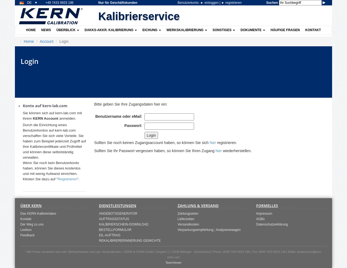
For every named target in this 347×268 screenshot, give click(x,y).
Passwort (132, 125)
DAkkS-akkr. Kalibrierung (111, 30)
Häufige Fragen (285, 30)
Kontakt (313, 30)
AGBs (260, 219)
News (46, 30)
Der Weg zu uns (32, 224)
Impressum (264, 213)
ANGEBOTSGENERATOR (118, 213)
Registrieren (67, 179)
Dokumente (252, 30)
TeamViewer (173, 262)
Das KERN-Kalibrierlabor (38, 213)
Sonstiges (224, 30)
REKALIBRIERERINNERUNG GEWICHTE (130, 241)
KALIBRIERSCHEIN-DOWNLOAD (124, 224)
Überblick (67, 30)
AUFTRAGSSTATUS (114, 219)
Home (31, 30)
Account (47, 41)
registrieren (231, 3)
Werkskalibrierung (186, 30)
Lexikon (25, 230)
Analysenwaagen (228, 230)
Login (151, 135)
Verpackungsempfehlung (195, 230)
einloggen (210, 3)
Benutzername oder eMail (118, 116)
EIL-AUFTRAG (109, 235)
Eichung (151, 30)
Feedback (27, 235)
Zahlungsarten (188, 213)
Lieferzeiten (186, 219)
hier (213, 142)
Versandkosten (188, 224)
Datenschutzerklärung (272, 224)
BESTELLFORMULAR (115, 230)
